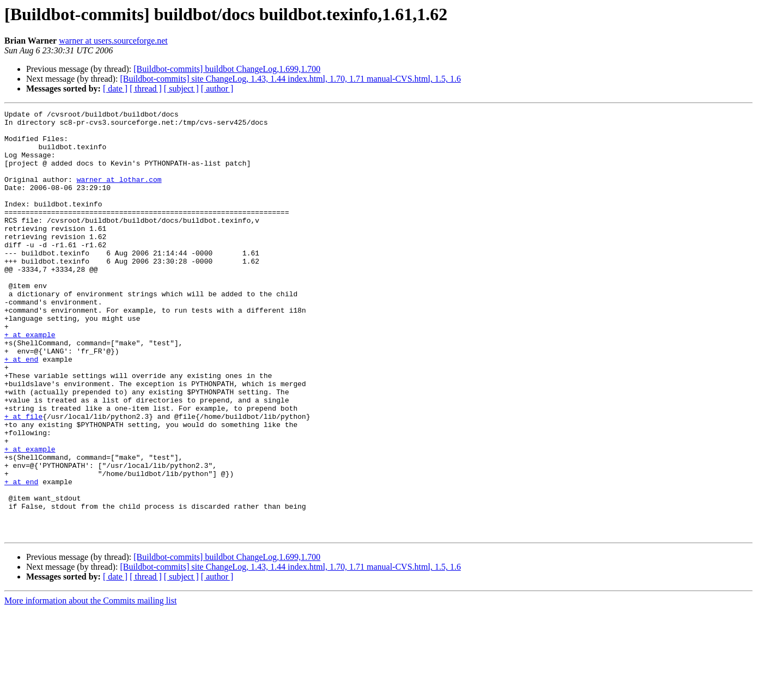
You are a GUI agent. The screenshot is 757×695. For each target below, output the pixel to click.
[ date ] (115, 88)
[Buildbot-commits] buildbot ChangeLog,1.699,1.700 (226, 69)
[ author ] (217, 88)
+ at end (21, 409)
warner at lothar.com (119, 194)
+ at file (23, 478)
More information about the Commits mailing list (90, 685)
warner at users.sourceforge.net (113, 40)
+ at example (30, 380)
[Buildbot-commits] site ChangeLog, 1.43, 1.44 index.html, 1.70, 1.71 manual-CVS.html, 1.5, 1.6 (290, 78)
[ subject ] (181, 88)
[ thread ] (146, 88)
